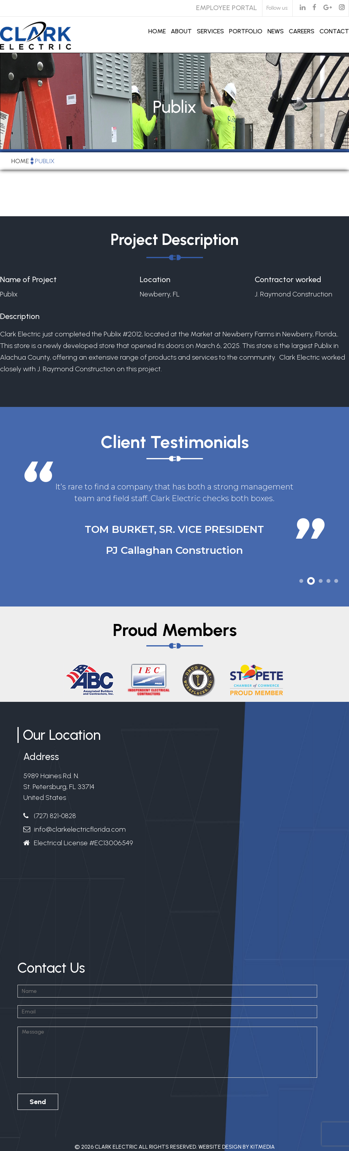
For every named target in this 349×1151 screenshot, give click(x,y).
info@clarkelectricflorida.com (80, 829)
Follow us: (277, 8)
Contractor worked (288, 279)
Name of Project (28, 279)
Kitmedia (262, 1147)
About (181, 31)
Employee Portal (226, 7)
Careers (301, 31)
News (275, 31)
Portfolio (245, 31)
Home (157, 31)
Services (210, 31)
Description (20, 316)
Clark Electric (116, 1147)
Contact (334, 31)
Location (155, 279)
